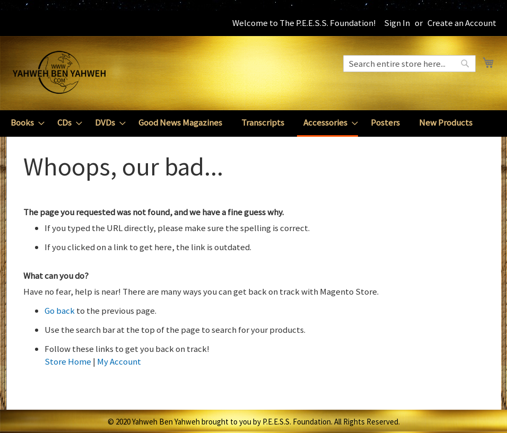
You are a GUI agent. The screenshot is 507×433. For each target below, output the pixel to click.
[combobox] (409, 63)
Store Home (68, 361)
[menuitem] (24, 122)
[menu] (253, 123)
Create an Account (461, 23)
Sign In (397, 23)
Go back (60, 310)
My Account (119, 361)
